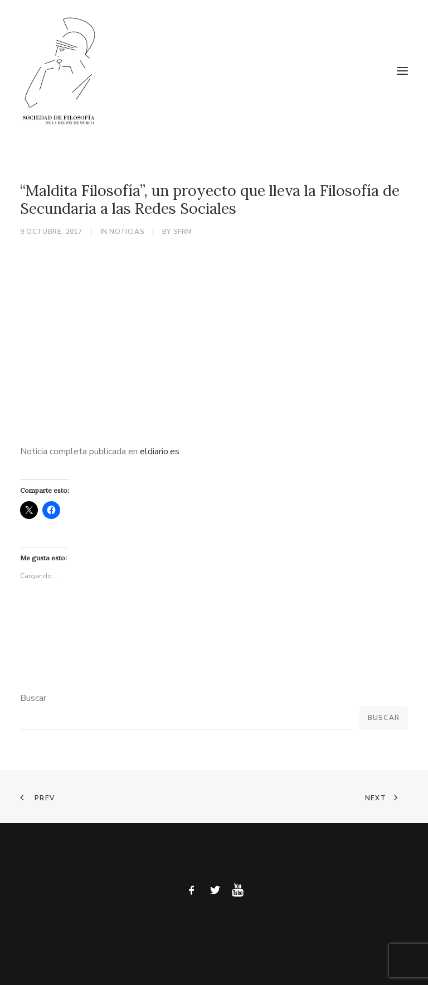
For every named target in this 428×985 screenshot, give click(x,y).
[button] (402, 71)
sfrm (182, 231)
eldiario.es (159, 451)
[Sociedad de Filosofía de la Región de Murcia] (214, 71)
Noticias (126, 231)
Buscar (33, 698)
